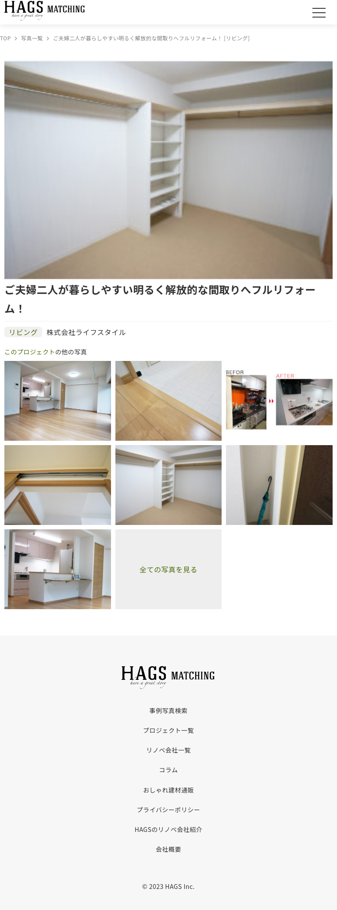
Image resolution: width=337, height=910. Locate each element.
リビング (23, 332)
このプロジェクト (29, 351)
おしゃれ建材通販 (168, 789)
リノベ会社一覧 (168, 750)
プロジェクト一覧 (168, 730)
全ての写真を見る (168, 569)
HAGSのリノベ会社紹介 (168, 829)
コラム (168, 769)
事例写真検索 (169, 710)
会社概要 (168, 849)
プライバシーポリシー (169, 809)
